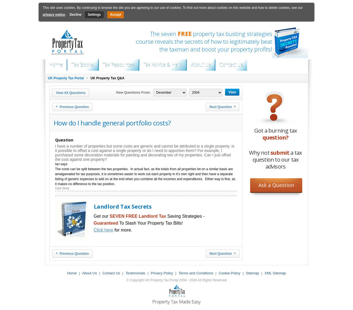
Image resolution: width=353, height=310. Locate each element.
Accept (115, 15)
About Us (89, 273)
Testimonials (135, 273)
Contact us (231, 65)
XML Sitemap (275, 273)
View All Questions (70, 93)
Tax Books (82, 65)
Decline (75, 15)
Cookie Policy (229, 273)
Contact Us (111, 273)
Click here (103, 230)
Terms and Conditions (195, 273)
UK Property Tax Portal (66, 78)
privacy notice (54, 15)
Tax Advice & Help (162, 65)
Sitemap (252, 273)
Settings (94, 15)
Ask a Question (276, 185)
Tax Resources (119, 65)
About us (201, 65)
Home (56, 65)
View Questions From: (133, 92)
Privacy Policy (162, 273)
